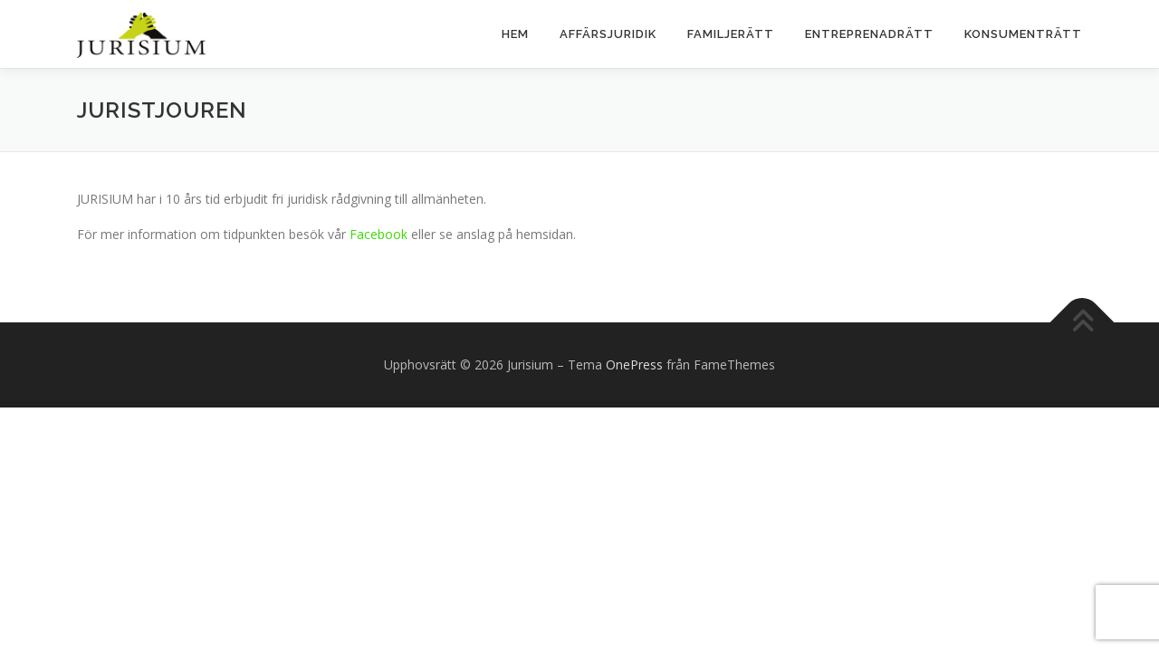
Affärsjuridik (608, 34)
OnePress (634, 364)
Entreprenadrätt (869, 34)
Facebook (378, 234)
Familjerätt (730, 34)
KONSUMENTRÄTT (1023, 34)
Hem (515, 34)
